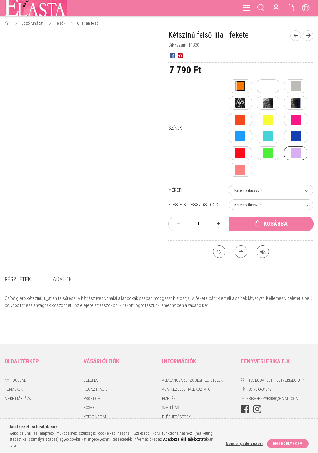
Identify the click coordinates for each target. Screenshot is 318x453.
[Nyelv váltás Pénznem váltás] (305, 8)
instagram (257, 386)
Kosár (89, 385)
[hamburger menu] (246, 8)
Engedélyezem (288, 443)
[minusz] (179, 224)
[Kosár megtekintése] (291, 8)
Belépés (91, 357)
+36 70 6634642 (259, 366)
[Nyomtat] (241, 251)
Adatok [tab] (62, 279)
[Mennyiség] (198, 223)
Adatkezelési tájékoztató (186, 366)
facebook (245, 386)
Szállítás (170, 385)
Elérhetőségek (176, 394)
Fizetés (168, 376)
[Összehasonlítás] (263, 251)
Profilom (92, 376)
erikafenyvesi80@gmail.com (273, 376)
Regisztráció (96, 366)
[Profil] (276, 8)
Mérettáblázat (19, 376)
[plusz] (218, 224)
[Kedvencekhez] (219, 251)
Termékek (14, 366)
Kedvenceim (95, 394)
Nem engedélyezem (244, 443)
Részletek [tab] (18, 279)
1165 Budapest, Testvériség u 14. (276, 357)
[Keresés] (261, 8)
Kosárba (276, 223)
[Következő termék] (308, 35)
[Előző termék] (295, 35)
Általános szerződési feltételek (192, 357)
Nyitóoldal (15, 357)
